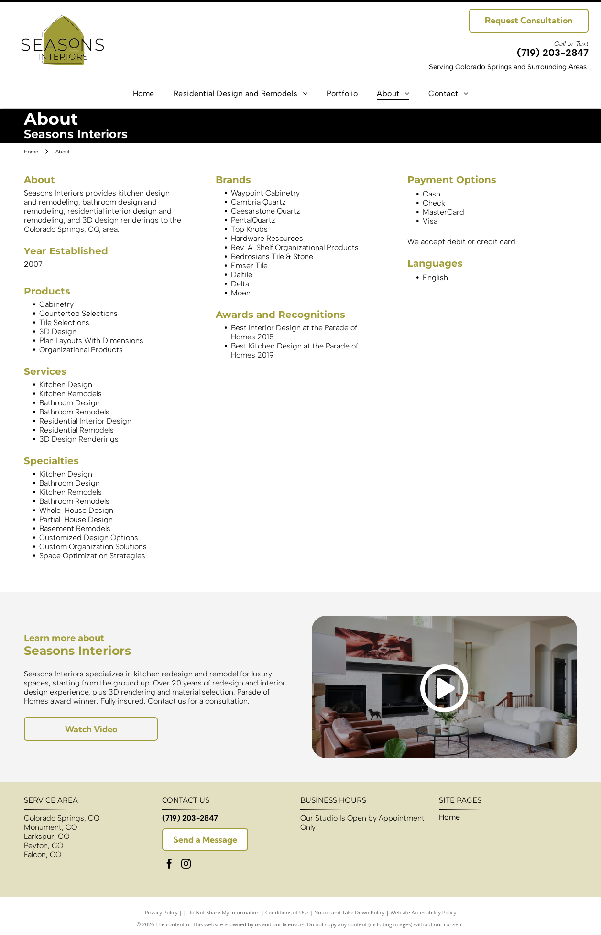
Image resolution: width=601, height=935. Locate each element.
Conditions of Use (287, 912)
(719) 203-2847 (553, 52)
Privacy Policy (161, 912)
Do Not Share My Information (223, 912)
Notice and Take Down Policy (349, 912)
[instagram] (186, 865)
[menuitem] (143, 93)
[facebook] (169, 865)
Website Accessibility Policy (423, 912)
